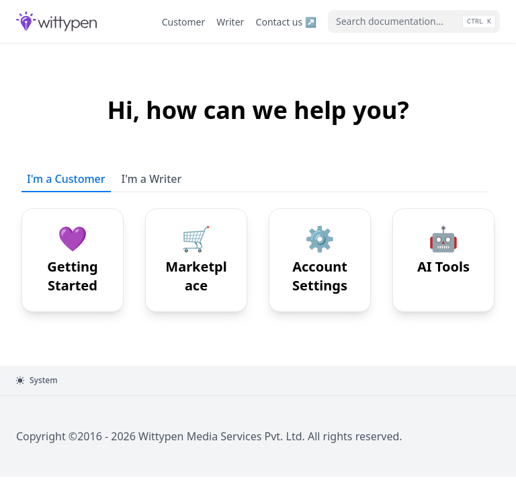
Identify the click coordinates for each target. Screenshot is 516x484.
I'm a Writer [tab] (152, 178)
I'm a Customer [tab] (66, 178)
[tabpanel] (258, 252)
